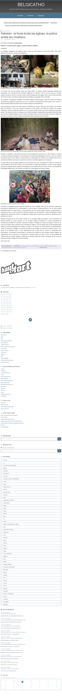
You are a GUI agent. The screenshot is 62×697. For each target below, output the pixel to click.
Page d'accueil (54, 22)
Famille (4, 510)
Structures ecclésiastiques (8, 593)
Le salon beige (4, 348)
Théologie (5, 604)
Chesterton (3, 370)
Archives (30, 15)
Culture (4, 481)
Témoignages (6, 601)
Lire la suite (33, 287)
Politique (13, 247)
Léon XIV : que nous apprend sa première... (12, 638)
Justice (4, 545)
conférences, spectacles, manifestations (11, 478)
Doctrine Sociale (6, 492)
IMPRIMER (7, 39)
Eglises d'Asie (3, 334)
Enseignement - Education (8, 500)
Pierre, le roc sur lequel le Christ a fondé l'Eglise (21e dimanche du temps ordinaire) (23, 25)
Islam (41, 245)
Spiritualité (5, 591)
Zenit (2, 336)
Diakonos (3, 388)
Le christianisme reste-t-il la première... (11, 626)
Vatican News (3, 352)
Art (4, 462)
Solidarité (5, 588)
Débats (4, 484)
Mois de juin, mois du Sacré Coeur (9, 662)
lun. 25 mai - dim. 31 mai (6, 296)
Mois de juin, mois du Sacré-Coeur (9, 668)
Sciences (5, 580)
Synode (4, 596)
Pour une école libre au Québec (7, 360)
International (35, 245)
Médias (4, 561)
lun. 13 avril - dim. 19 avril (6, 307)
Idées (4, 526)
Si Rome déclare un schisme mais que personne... (13, 632)
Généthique (3, 402)
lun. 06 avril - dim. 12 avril (6, 309)
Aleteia (2, 392)
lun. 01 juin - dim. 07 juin (6, 294)
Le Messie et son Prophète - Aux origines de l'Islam (11, 420)
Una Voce (3, 424)
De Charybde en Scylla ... (6, 394)
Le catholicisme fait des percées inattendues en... (13, 644)
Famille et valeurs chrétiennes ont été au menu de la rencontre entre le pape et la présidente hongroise (26, 22)
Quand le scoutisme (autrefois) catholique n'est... (13, 620)
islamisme (46, 245)
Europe (4, 508)
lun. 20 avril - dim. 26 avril (6, 305)
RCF (2, 356)
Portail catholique (4, 342)
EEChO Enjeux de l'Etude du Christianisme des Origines (12, 422)
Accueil (20, 15)
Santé (4, 577)
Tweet (2, 39)
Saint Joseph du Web (5, 382)
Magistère (5, 556)
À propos (41, 15)
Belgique (5, 468)
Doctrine (5, 489)
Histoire (5, 521)
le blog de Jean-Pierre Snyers (7, 380)
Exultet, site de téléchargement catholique (9, 415)
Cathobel (2, 354)
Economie (5, 494)
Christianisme (6, 473)
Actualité (23, 245)
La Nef (2, 374)
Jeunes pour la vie (4, 404)
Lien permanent (7, 245)
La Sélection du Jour (5, 362)
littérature (5, 548)
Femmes (5, 513)
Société (24, 247)
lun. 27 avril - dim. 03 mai (6, 303)
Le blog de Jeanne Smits (6, 376)
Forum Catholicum (4, 426)
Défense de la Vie (6, 486)
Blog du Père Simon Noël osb (7, 384)
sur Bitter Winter (17, 43)
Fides (2, 338)
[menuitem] (20, 15)
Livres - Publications (7, 553)
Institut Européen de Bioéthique (7, 406)
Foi (30, 245)
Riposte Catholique (5, 350)
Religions (19, 247)
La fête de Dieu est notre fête (8, 613)
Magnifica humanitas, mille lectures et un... (12, 656)
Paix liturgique (4, 395)
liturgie (4, 550)
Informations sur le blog (8, 529)
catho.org (3, 368)
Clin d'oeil (5, 476)
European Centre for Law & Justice (8, 346)
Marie (4, 559)
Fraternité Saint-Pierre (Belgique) (7, 419)
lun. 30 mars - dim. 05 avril (6, 311)
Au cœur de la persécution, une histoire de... (12, 650)
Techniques (5, 599)
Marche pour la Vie (5, 408)
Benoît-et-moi (3, 386)
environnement (6, 502)
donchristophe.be (4, 378)
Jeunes (4, 540)
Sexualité (5, 582)
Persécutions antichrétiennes (9, 566)
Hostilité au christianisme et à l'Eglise (11, 524)
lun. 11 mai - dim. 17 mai (6, 299)
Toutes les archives (4, 313)
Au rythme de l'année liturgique (9, 465)
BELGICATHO (31, 4)
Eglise (27, 245)
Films (4, 516)
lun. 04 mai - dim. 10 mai (6, 301)
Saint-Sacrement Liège (5, 372)
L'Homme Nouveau (5, 344)
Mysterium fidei (4, 417)
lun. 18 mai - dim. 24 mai (6, 298)
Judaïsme (5, 542)
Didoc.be (3, 390)
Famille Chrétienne (5, 358)
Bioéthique (5, 470)
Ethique (4, 505)
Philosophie (5, 569)
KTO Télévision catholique (6, 340)
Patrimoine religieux (7, 564)
